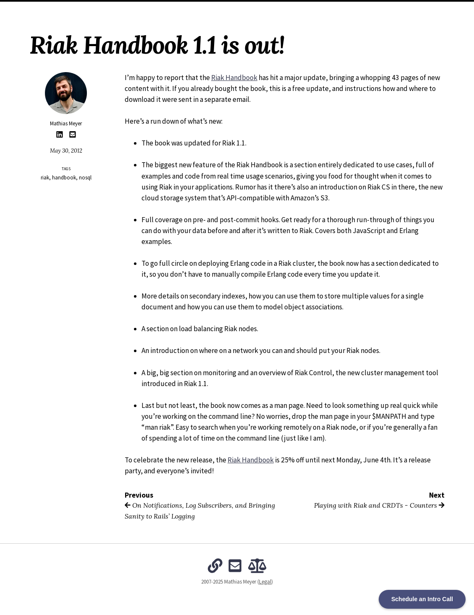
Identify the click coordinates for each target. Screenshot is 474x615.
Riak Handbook (234, 77)
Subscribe (324, 8)
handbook (64, 177)
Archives (204, 8)
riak (45, 177)
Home (144, 8)
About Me (172, 8)
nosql (85, 177)
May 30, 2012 (66, 150)
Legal (265, 581)
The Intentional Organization (264, 8)
